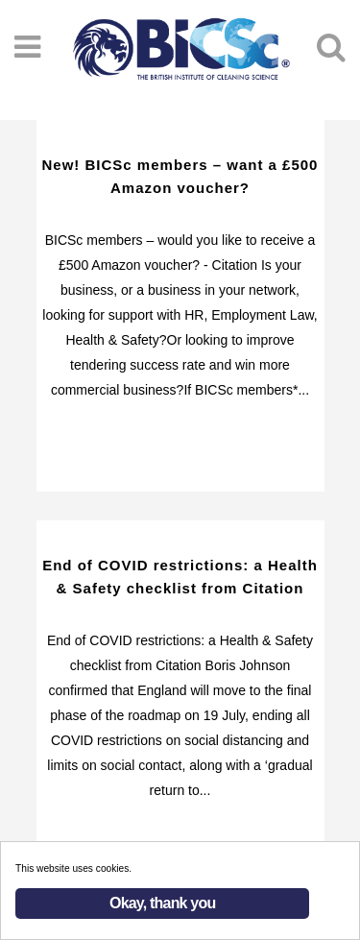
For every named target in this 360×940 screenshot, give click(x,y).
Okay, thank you (162, 903)
